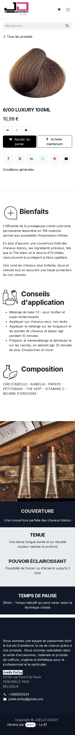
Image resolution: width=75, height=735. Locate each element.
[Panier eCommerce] (59, 9)
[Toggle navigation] (68, 9)
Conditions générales (18, 170)
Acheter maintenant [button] (54, 141)
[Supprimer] (7, 130)
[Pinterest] (54, 158)
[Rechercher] (67, 26)
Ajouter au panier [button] (19, 141)
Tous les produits (17, 37)
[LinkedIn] (31, 158)
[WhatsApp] (43, 158)
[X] (20, 158)
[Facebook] (8, 158)
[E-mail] (66, 158)
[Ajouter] (26, 130)
